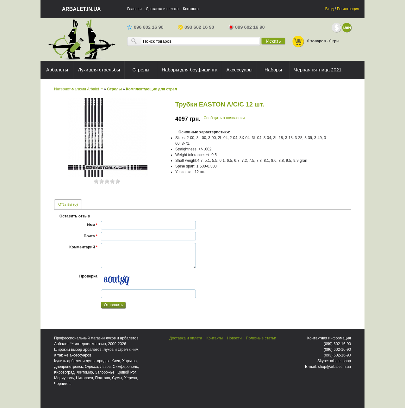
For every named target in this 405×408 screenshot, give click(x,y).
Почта (90, 236)
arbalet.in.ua (81, 9)
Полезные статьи (261, 338)
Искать (273, 41)
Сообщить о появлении (224, 118)
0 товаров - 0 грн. (316, 41)
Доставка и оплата (162, 9)
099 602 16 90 (246, 27)
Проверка (88, 276)
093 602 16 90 (196, 27)
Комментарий (83, 247)
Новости (234, 338)
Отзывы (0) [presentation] (68, 204)
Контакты (191, 9)
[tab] (68, 204)
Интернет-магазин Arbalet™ (78, 89)
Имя (92, 225)
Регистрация (348, 9)
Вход (329, 9)
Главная (134, 9)
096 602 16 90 (145, 27)
